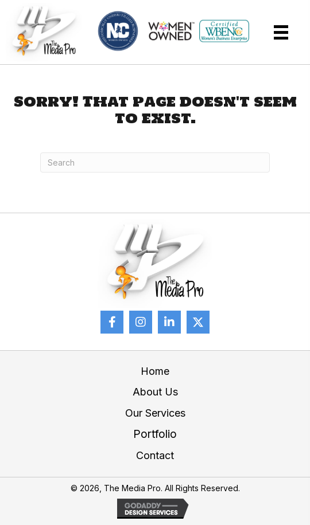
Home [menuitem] (155, 371)
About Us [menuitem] (155, 392)
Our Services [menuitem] (155, 413)
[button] (111, 322)
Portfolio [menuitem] (155, 434)
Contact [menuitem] (155, 455)
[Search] (155, 162)
